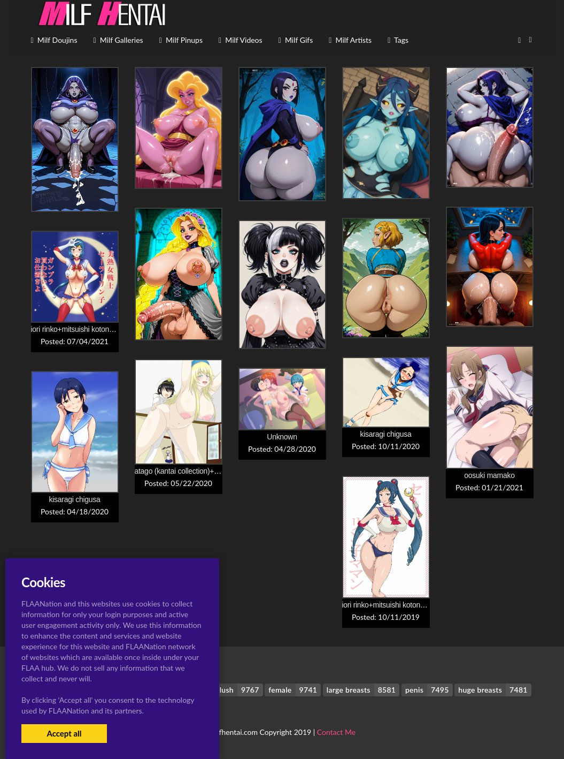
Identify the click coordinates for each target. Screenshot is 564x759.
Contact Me (336, 732)
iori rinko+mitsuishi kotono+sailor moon (92, 329)
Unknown (282, 436)
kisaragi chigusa (386, 434)
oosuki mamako (489, 475)
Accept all (64, 733)
